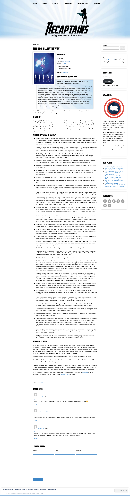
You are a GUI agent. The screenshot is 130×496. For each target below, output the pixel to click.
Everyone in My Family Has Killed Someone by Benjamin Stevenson (115, 185)
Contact (97, 3)
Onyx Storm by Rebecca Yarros (114, 171)
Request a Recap (83, 3)
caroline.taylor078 (43, 412)
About (44, 3)
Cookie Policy (39, 493)
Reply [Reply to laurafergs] (36, 404)
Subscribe (108, 81)
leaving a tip (111, 60)
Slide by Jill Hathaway (46, 48)
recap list (85, 372)
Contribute (68, 3)
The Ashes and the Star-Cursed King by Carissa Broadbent (114, 176)
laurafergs (41, 396)
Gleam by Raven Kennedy (112, 170)
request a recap (65, 374)
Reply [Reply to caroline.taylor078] (36, 420)
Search (105, 45)
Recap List (55, 3)
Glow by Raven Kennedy (112, 183)
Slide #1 (64, 63)
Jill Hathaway (66, 61)
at (34, 399)
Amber (41, 382)
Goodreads (65, 72)
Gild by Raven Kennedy (112, 179)
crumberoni (41, 428)
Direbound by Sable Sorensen (114, 167)
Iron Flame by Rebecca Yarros (114, 168)
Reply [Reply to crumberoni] (36, 438)
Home (35, 3)
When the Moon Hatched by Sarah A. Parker (113, 173)
